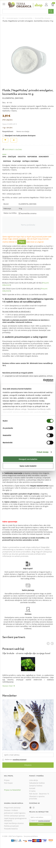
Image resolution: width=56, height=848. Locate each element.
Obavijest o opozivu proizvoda (37, 797)
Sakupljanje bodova (37, 783)
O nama (32, 791)
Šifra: (4, 103)
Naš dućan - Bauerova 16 (39, 794)
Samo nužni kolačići (28, 466)
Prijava (21, 242)
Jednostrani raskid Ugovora (14, 813)
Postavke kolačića (11, 829)
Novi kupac (8, 783)
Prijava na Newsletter (12, 790)
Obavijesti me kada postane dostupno (19, 135)
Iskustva (22, 156)
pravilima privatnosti (19, 760)
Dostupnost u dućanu (13, 149)
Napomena (32, 156)
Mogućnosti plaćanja (12, 807)
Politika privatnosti (11, 826)
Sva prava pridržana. (31, 836)
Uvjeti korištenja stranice (14, 823)
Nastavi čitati (7, 686)
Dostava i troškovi (11, 810)
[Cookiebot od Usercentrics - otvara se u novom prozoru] (43, 380)
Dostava (7, 161)
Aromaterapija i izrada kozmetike (19, 18)
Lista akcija (33, 780)
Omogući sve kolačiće (28, 459)
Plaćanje (17, 161)
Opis (4, 156)
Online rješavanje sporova (14, 816)
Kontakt (32, 788)
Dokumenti (44, 156)
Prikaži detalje (43, 452)
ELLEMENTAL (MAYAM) (12, 98)
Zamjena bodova (35, 785)
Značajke (12, 156)
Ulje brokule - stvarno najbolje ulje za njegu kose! (26, 653)
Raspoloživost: (8, 131)
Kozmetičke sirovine (42, 18)
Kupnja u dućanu (30, 161)
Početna (3, 18)
